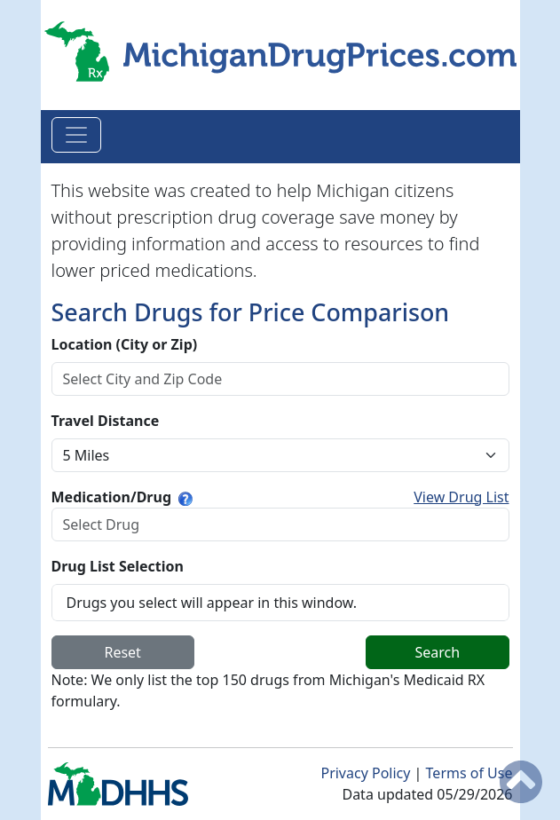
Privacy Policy (367, 773)
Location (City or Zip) (124, 344)
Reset (122, 652)
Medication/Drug (111, 497)
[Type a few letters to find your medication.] (185, 497)
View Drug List (461, 497)
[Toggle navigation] (76, 135)
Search (438, 652)
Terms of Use (469, 773)
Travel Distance (105, 420)
